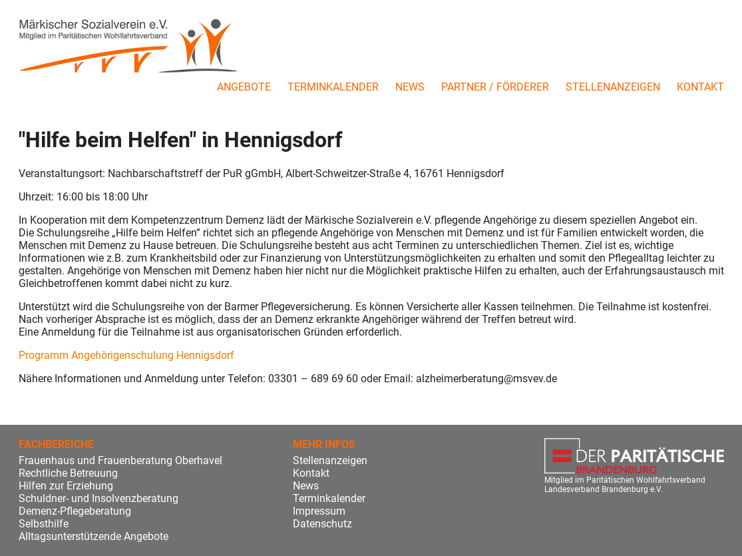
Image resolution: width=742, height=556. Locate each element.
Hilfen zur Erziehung (66, 485)
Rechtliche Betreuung (68, 473)
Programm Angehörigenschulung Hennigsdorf (126, 355)
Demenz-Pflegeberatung (75, 511)
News (410, 87)
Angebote (244, 87)
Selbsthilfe (44, 523)
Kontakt (700, 87)
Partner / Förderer (495, 87)
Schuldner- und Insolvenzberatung (98, 498)
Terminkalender (333, 87)
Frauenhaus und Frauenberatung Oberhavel (120, 460)
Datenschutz (322, 523)
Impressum (319, 511)
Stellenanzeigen (613, 87)
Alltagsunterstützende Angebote (93, 536)
